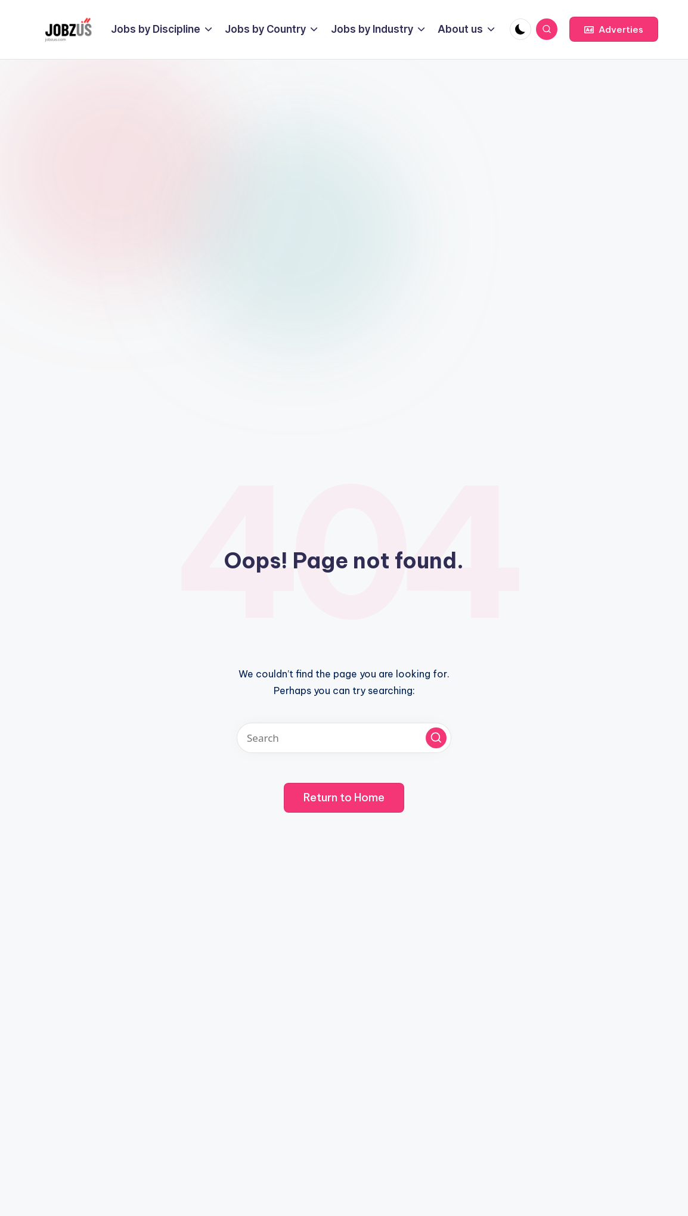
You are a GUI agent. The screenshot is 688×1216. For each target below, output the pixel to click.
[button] (613, 29)
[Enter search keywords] (344, 738)
